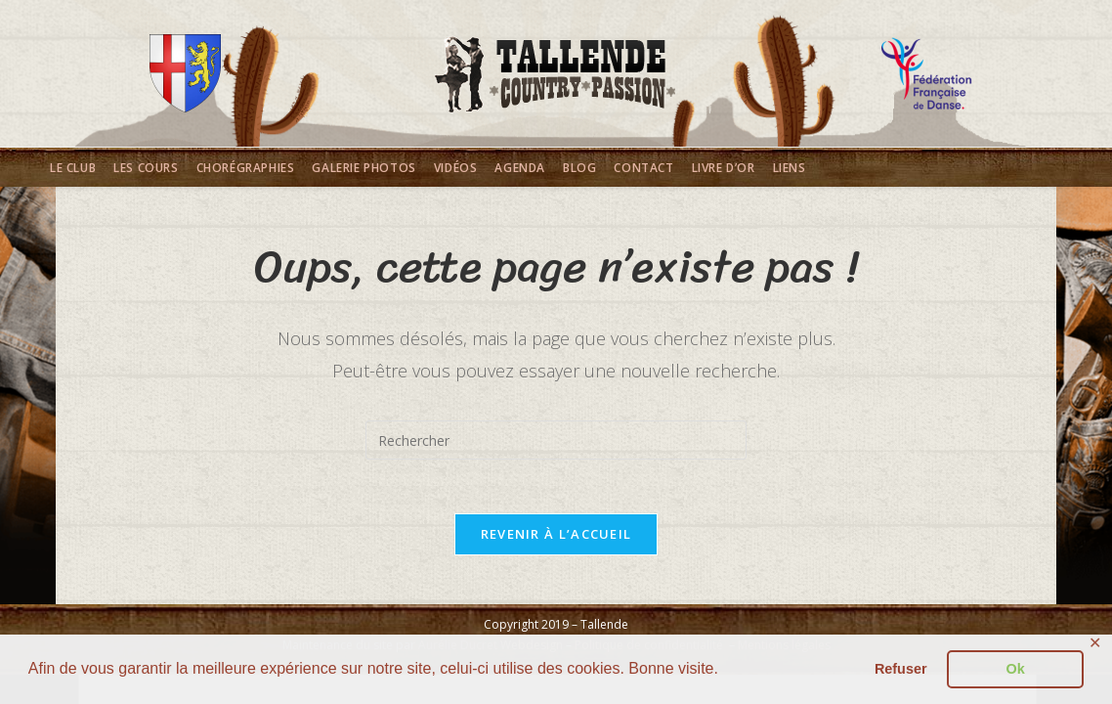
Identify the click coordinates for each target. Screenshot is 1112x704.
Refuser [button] (901, 669)
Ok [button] (1015, 669)
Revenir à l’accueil (556, 539)
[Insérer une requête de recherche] (556, 440)
